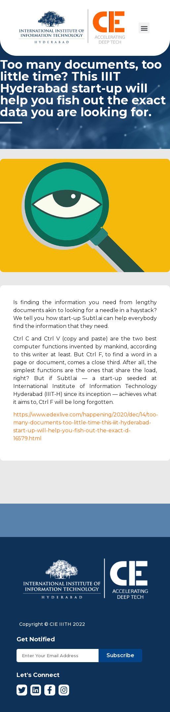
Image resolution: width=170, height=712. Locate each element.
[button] (144, 27)
